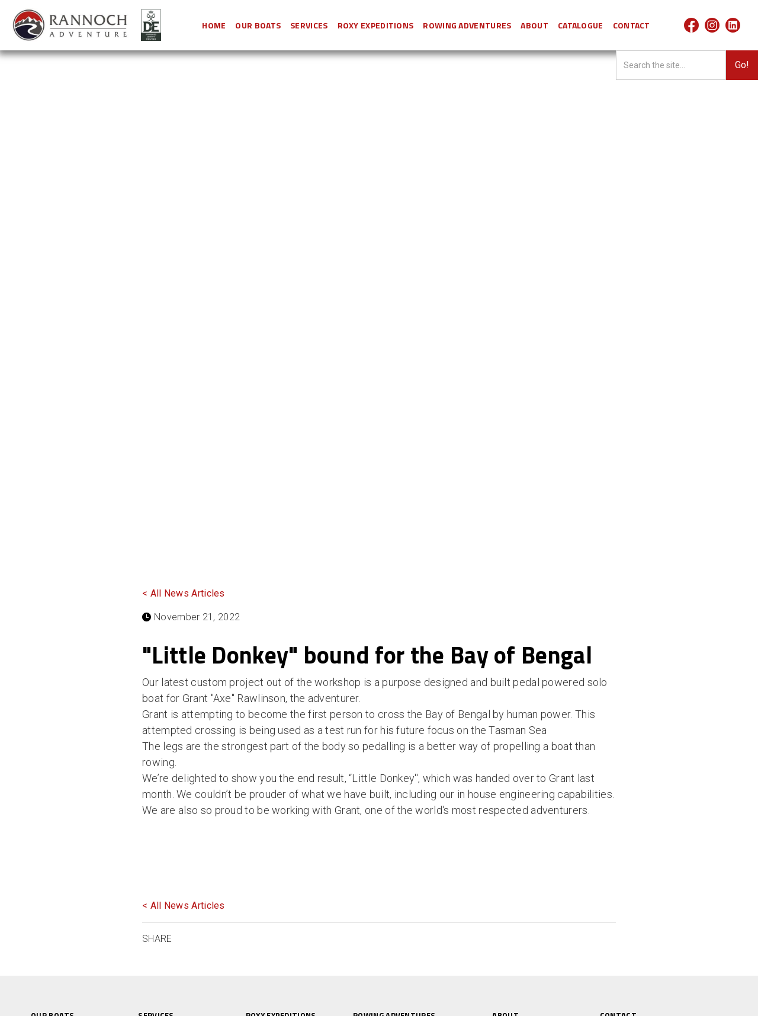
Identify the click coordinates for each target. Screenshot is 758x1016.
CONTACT (631, 25)
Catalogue (580, 25)
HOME (214, 25)
